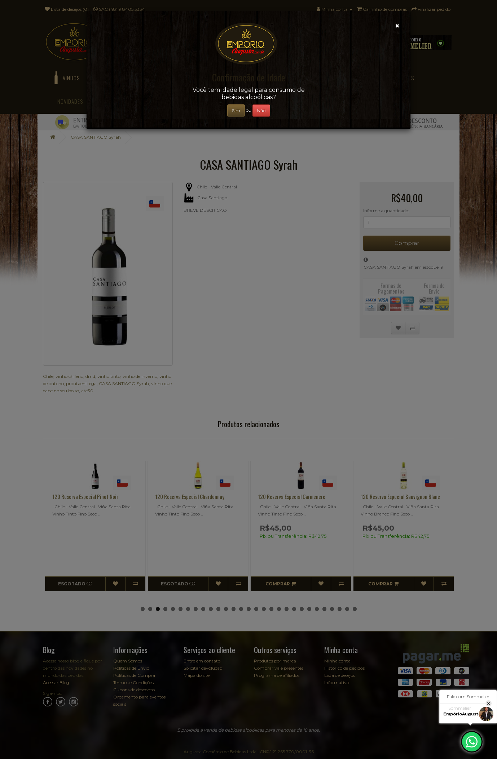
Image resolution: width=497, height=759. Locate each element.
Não (261, 110)
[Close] (397, 26)
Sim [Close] (236, 110)
